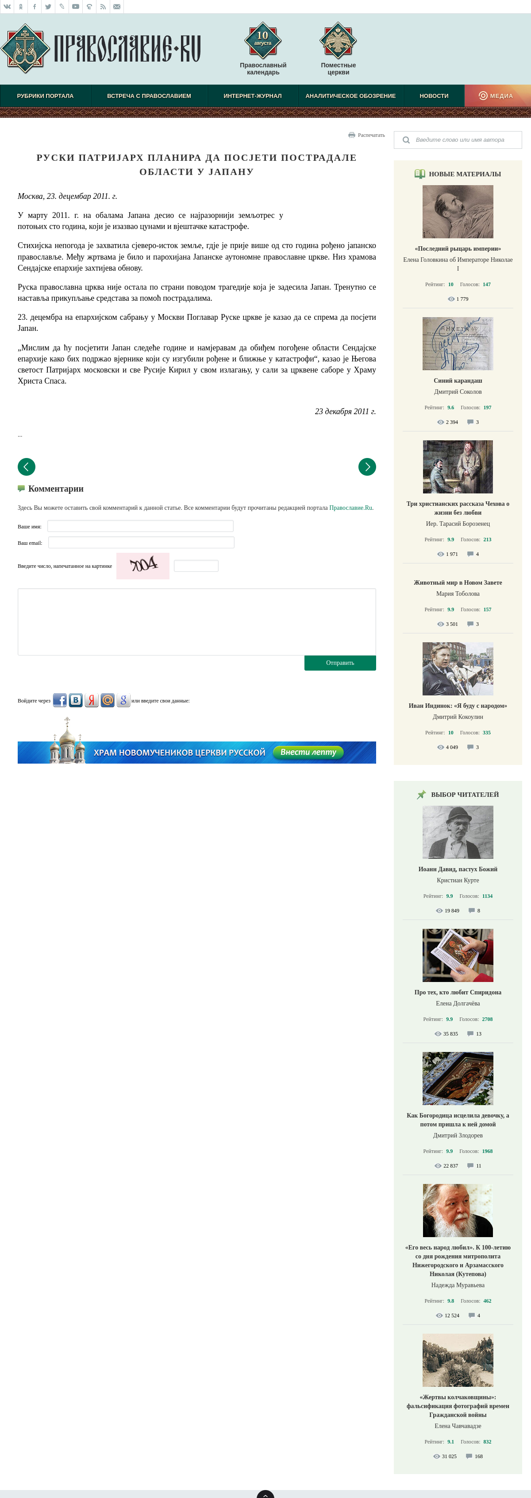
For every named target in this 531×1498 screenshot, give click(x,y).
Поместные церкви (338, 69)
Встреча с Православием (149, 96)
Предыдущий (26, 467)
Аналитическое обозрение (350, 96)
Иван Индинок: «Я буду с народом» (458, 705)
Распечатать (371, 135)
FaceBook (60, 700)
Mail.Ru (107, 700)
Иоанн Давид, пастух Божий (458, 869)
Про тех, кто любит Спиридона (458, 992)
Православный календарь (263, 53)
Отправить (340, 663)
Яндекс (92, 700)
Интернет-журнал (252, 96)
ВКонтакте (76, 700)
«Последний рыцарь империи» (458, 248)
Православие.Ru (350, 508)
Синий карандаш (458, 380)
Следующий (367, 467)
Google (123, 700)
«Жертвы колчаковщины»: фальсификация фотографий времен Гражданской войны (458, 1406)
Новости (433, 96)
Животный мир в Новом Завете (458, 582)
